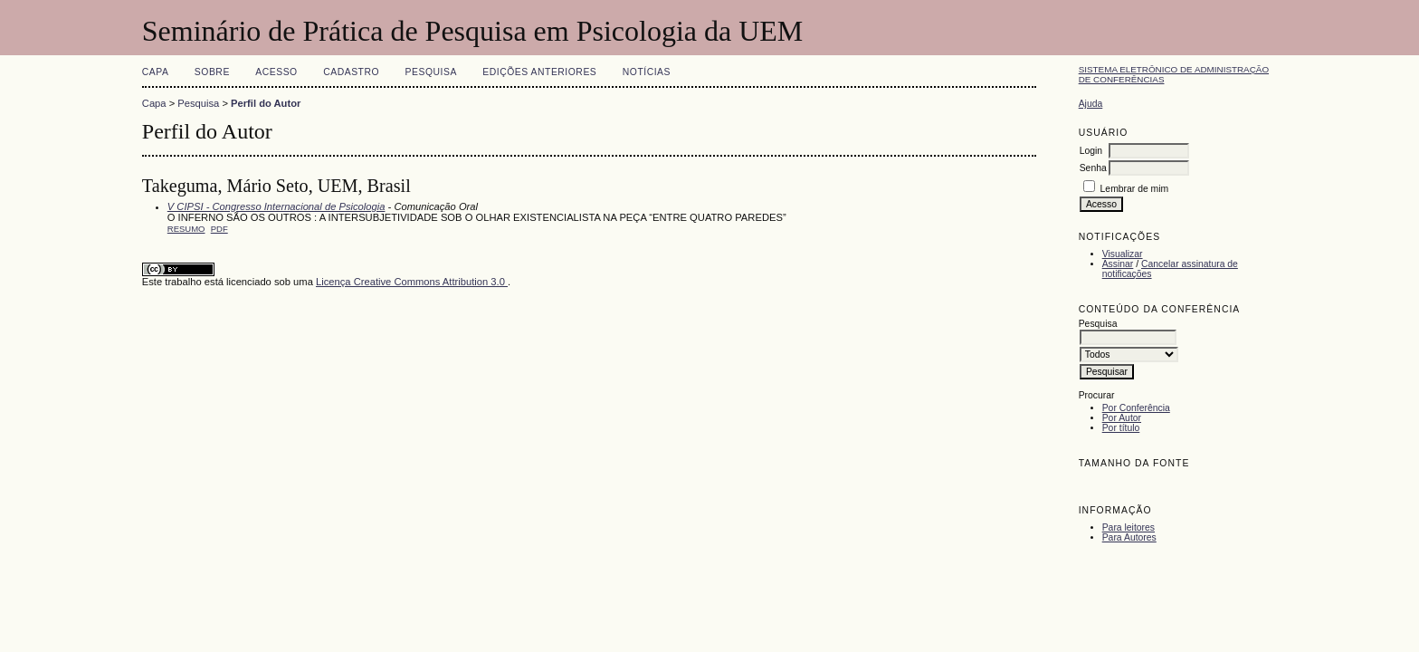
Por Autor (1121, 418)
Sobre (212, 72)
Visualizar (1122, 254)
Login (1091, 151)
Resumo (186, 229)
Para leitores (1128, 527)
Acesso (276, 72)
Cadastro (351, 72)
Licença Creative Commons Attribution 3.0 (412, 281)
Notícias (647, 72)
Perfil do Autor (265, 103)
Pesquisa (431, 72)
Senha (1093, 168)
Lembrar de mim (1134, 189)
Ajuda (1091, 104)
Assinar (1118, 264)
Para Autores (1129, 537)
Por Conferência (1136, 408)
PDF (219, 229)
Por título (1121, 428)
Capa (155, 72)
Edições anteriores (539, 72)
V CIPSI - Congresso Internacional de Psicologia (276, 206)
